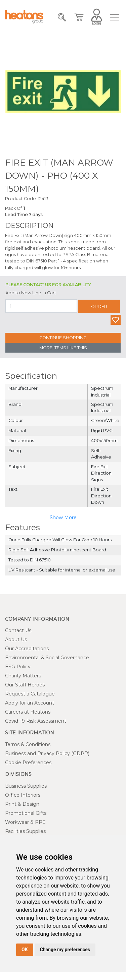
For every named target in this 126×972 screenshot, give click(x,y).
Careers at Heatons (27, 712)
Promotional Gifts (25, 813)
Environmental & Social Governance (47, 658)
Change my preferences (65, 949)
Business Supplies (26, 786)
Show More (63, 517)
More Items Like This (63, 347)
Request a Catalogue (30, 694)
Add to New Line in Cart (30, 292)
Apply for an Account (29, 703)
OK (25, 949)
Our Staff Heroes (25, 685)
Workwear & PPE (25, 822)
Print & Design (22, 804)
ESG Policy (18, 667)
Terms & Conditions (27, 744)
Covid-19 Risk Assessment (35, 721)
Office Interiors (22, 795)
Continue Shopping (63, 337)
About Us (16, 639)
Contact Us (18, 630)
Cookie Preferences (28, 763)
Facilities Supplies (25, 831)
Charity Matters (23, 676)
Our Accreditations (27, 649)
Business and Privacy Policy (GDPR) (47, 753)
